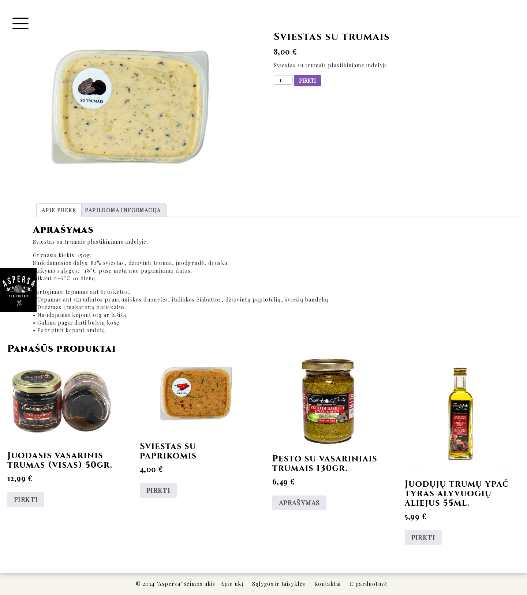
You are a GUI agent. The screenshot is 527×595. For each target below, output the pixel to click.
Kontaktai (327, 583)
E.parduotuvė (369, 583)
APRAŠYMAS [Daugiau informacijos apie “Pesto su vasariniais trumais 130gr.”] (299, 502)
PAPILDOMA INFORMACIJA (123, 210)
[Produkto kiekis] (283, 80)
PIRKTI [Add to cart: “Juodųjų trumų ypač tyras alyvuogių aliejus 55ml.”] (423, 537)
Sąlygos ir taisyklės (278, 583)
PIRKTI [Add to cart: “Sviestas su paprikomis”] (158, 490)
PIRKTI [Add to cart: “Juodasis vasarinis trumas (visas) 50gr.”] (26, 499)
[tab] (59, 210)
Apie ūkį (232, 583)
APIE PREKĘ (59, 210)
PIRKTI (307, 80)
